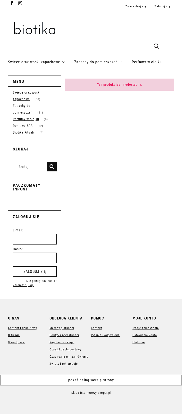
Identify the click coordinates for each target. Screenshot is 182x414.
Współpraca (16, 342)
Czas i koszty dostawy (65, 349)
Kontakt (96, 328)
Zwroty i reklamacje (64, 363)
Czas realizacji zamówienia (69, 356)
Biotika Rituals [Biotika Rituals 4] (24, 132)
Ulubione (138, 342)
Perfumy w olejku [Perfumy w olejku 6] (26, 119)
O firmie (14, 335)
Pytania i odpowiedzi (105, 335)
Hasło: (18, 249)
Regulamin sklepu (62, 342)
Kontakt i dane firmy (22, 328)
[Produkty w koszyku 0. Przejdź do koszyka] (169, 47)
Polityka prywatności (64, 335)
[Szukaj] (52, 166)
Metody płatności (62, 328)
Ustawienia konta (144, 335)
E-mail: (18, 230)
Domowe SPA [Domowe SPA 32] (23, 126)
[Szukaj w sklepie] (31, 166)
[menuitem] (41, 62)
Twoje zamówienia (145, 328)
